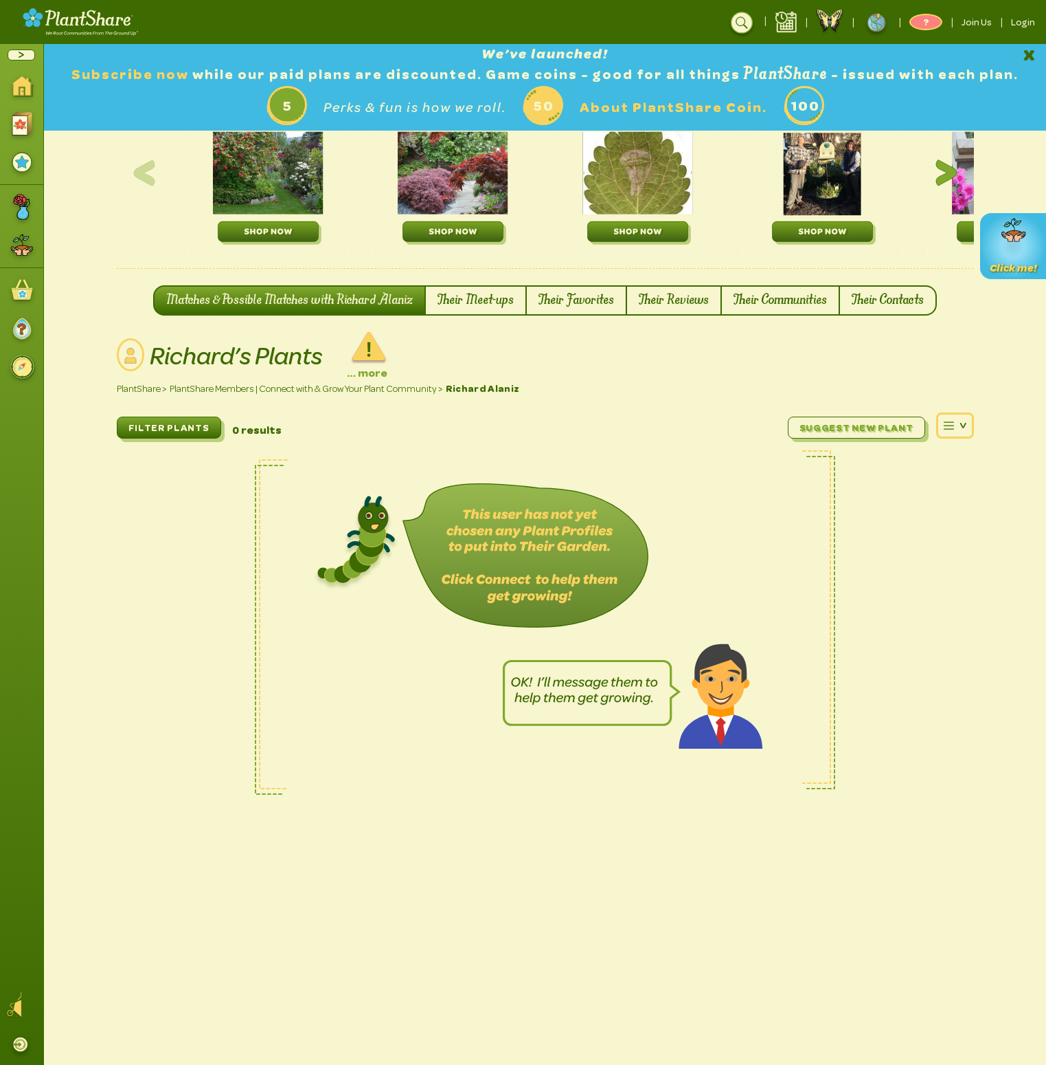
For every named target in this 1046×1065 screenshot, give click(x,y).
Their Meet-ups (475, 300)
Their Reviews (674, 300)
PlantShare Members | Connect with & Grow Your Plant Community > (306, 389)
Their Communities (780, 300)
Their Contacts (888, 300)
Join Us (977, 22)
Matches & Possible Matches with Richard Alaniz (289, 300)
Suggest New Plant (856, 427)
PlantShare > (142, 389)
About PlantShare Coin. (673, 108)
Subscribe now (131, 75)
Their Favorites (576, 300)
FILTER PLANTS (168, 427)
